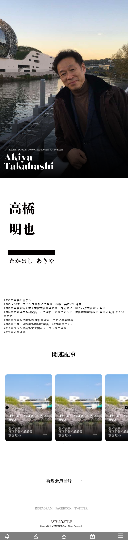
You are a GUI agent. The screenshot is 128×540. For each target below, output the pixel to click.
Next (126, 407)
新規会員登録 (64, 480)
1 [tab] (63, 443)
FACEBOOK (64, 508)
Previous (7, 407)
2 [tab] (68, 443)
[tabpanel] (29, 407)
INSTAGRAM (43, 508)
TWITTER (81, 508)
